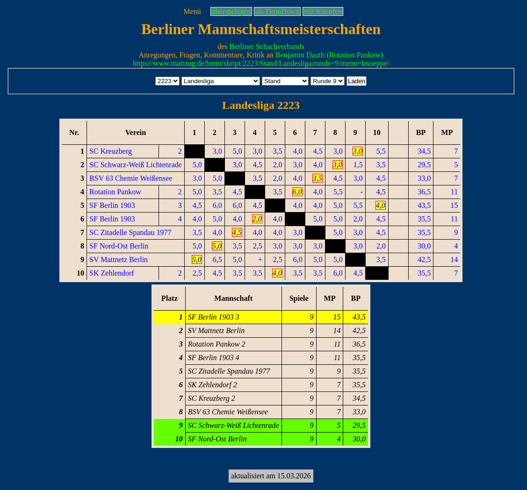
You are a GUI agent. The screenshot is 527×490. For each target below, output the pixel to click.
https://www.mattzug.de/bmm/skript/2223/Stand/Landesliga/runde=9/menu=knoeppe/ (261, 63)
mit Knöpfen (323, 11)
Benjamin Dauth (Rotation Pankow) (329, 55)
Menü (192, 11)
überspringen (231, 11)
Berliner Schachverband (265, 46)
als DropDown (277, 11)
